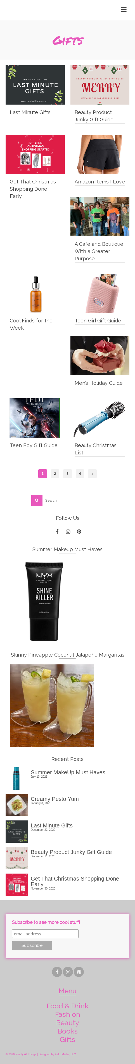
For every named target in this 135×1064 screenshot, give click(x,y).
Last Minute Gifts (52, 825)
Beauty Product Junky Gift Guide (71, 852)
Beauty (67, 1022)
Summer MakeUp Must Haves (68, 772)
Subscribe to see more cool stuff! (46, 922)
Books (68, 1031)
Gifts (67, 1039)
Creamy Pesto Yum (55, 799)
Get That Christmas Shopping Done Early (75, 881)
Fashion (67, 1014)
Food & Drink (67, 1006)
